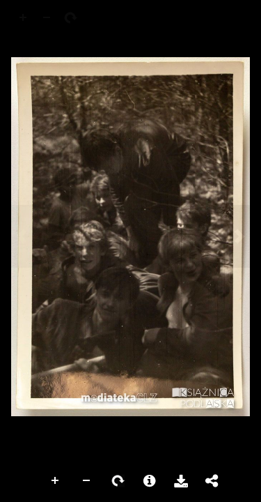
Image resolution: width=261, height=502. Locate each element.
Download (181, 481)
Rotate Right (118, 481)
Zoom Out (87, 481)
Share (212, 481)
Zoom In (55, 481)
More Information (149, 481)
